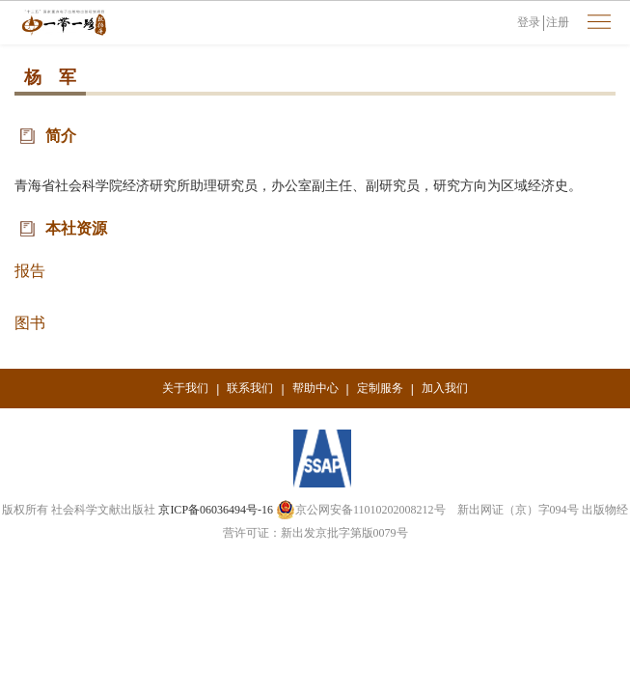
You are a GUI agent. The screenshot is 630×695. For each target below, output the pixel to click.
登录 (528, 22)
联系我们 (250, 388)
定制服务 (380, 388)
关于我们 (185, 388)
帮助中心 (315, 388)
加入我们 (445, 388)
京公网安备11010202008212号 (361, 509)
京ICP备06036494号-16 (215, 509)
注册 (557, 22)
